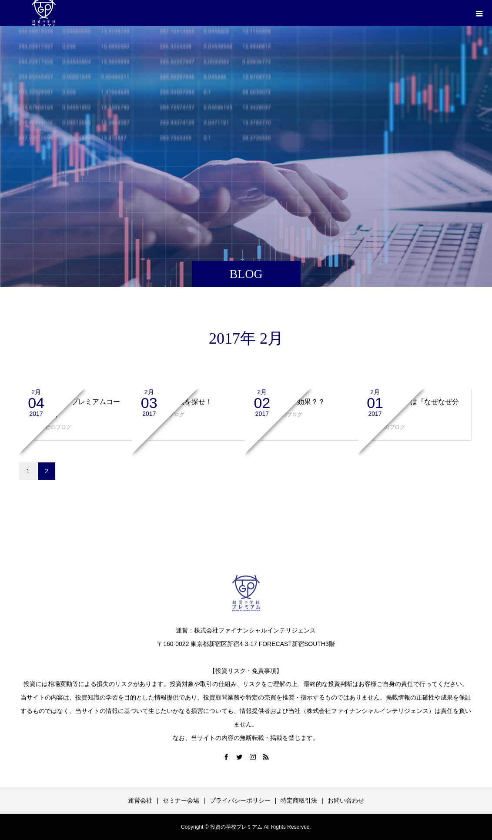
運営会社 (140, 800)
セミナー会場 (181, 800)
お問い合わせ (346, 800)
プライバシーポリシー (240, 800)
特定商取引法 (299, 800)
